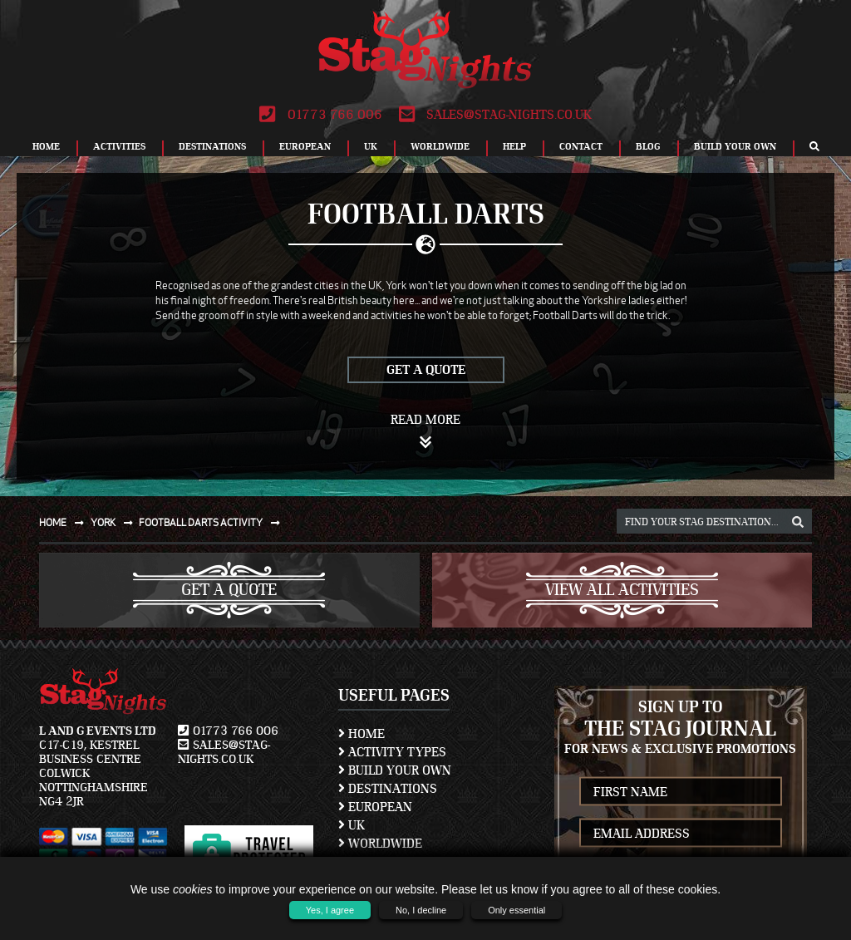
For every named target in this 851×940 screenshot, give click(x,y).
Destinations (212, 146)
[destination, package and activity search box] (714, 521)
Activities (119, 146)
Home (46, 146)
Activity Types (392, 752)
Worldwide (440, 146)
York (115, 522)
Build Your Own (735, 146)
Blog (648, 146)
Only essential (516, 910)
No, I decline (421, 910)
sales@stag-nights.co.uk (495, 114)
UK (370, 146)
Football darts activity (213, 522)
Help (514, 146)
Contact (581, 146)
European (305, 146)
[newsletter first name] (681, 791)
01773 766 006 (320, 114)
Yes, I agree (330, 910)
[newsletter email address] (681, 833)
